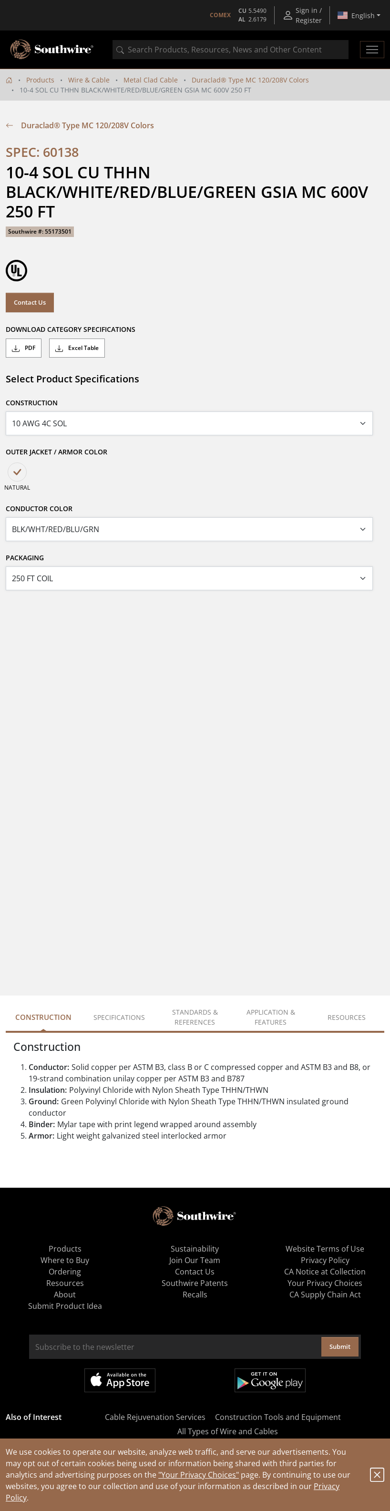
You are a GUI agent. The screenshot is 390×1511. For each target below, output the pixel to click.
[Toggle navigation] (372, 49)
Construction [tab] (43, 1017)
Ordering (65, 1271)
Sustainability (195, 1249)
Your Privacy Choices (324, 1283)
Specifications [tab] (119, 1017)
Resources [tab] (347, 1017)
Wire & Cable (89, 79)
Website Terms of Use (325, 1249)
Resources (65, 1283)
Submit (339, 1346)
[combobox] (231, 49)
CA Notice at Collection (325, 1271)
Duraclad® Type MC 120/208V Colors (250, 79)
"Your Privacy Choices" (198, 1475)
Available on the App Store (119, 1380)
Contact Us (30, 302)
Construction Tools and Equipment (278, 1417)
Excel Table (77, 348)
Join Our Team (194, 1260)
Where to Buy (65, 1260)
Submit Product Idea (65, 1306)
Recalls (195, 1294)
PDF (23, 348)
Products (40, 79)
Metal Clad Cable (150, 79)
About (65, 1294)
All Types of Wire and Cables (227, 1431)
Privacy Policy (325, 1260)
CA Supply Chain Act (325, 1294)
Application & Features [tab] (270, 1017)
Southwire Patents (195, 1283)
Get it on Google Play (270, 1380)
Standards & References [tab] (195, 1017)
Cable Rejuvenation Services (155, 1417)
